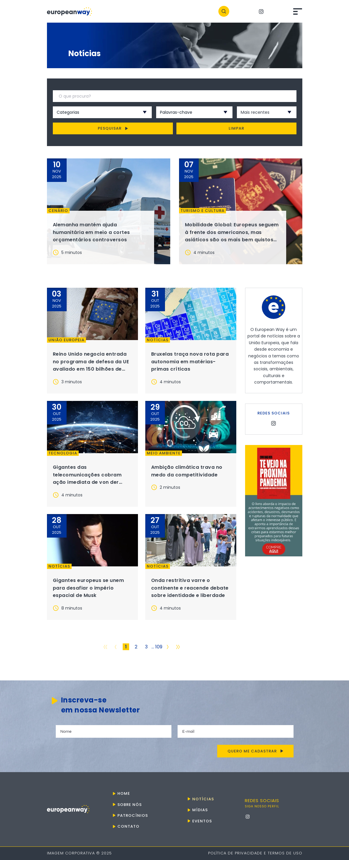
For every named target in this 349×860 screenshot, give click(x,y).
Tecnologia (62, 453)
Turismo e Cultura (203, 210)
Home (123, 793)
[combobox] (94, 112)
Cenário (58, 210)
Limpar (236, 128)
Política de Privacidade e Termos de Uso (255, 853)
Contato (128, 826)
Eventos (202, 821)
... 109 (156, 646)
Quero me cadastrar (255, 751)
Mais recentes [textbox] (255, 112)
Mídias (200, 810)
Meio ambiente (164, 453)
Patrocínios (132, 815)
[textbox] (94, 112)
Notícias (157, 340)
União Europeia (66, 340)
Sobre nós (129, 804)
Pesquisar (113, 128)
